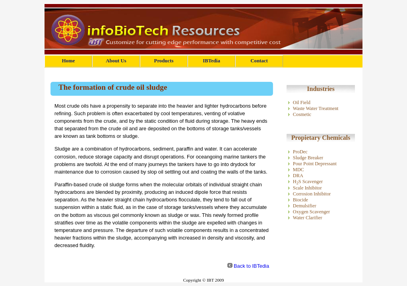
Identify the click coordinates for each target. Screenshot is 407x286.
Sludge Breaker (308, 157)
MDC (298, 169)
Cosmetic (302, 114)
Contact (258, 61)
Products (164, 61)
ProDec (300, 152)
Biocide (300, 200)
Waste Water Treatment (316, 108)
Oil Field (301, 102)
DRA (298, 175)
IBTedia (211, 61)
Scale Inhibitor (307, 188)
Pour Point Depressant (315, 163)
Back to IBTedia (251, 266)
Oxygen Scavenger (311, 211)
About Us (116, 61)
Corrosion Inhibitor (312, 194)
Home (68, 61)
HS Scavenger (308, 181)
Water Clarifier (307, 217)
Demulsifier (304, 206)
